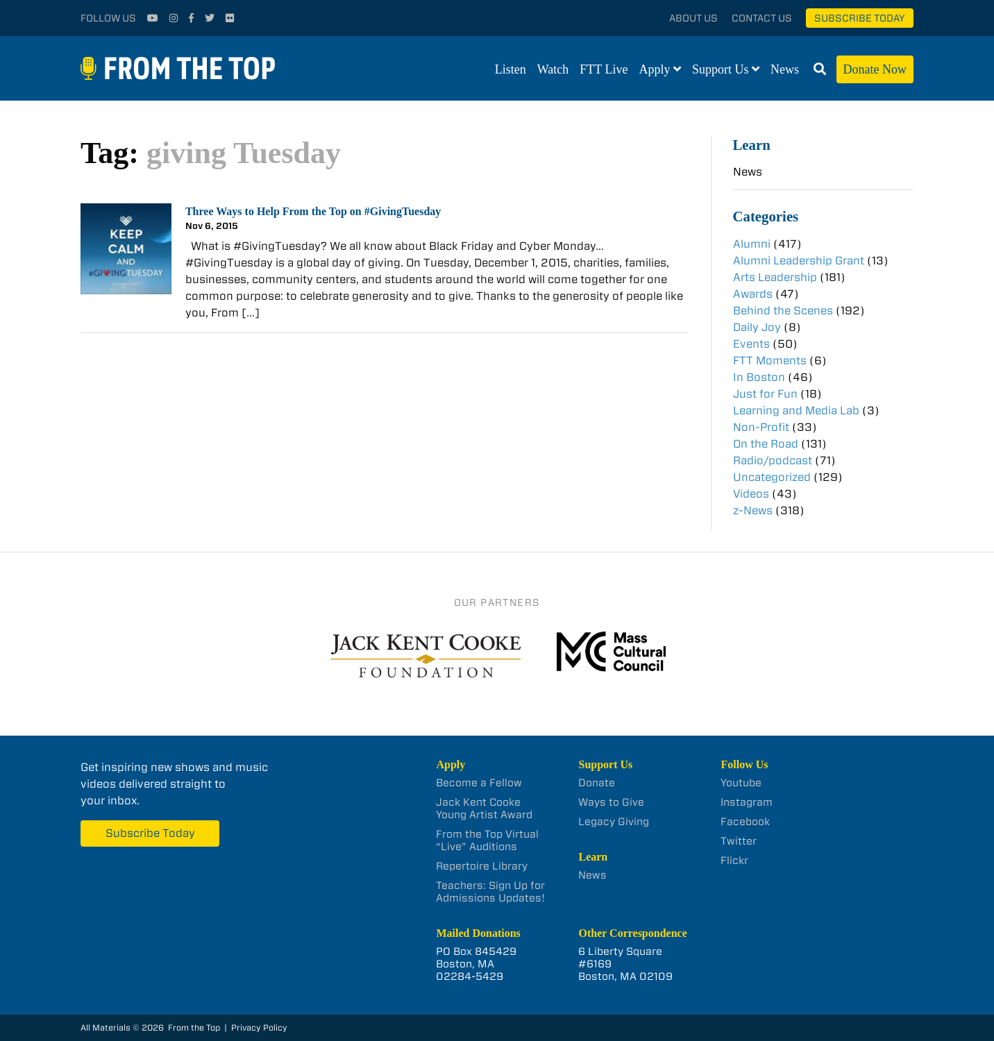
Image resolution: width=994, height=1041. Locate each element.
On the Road (765, 443)
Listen (510, 69)
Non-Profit (761, 427)
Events (751, 343)
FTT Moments (770, 360)
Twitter (739, 841)
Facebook (745, 821)
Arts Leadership (775, 277)
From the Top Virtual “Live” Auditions (487, 840)
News (784, 69)
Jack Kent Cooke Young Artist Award (484, 808)
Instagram (747, 802)
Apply (655, 69)
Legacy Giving (613, 821)
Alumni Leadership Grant (798, 260)
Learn (751, 145)
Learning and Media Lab (796, 410)
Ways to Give (611, 802)
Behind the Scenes (783, 310)
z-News (753, 510)
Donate (596, 783)
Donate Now (875, 69)
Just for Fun (765, 393)
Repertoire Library (482, 866)
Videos (751, 493)
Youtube (741, 783)
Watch (553, 69)
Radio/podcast (772, 460)
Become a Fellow (479, 783)
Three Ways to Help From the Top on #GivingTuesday (313, 211)
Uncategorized (772, 477)
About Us (693, 18)
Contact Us (762, 18)
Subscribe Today (859, 18)
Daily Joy (757, 327)
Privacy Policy (259, 1027)
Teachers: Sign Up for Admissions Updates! (490, 891)
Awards (753, 294)
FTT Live (603, 69)
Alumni (751, 244)
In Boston (759, 377)
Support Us (720, 69)
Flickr (734, 860)
